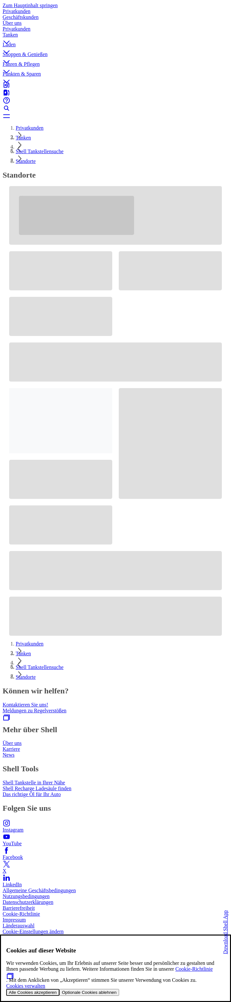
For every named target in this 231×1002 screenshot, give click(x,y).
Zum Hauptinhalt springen (30, 5)
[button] (115, 37)
